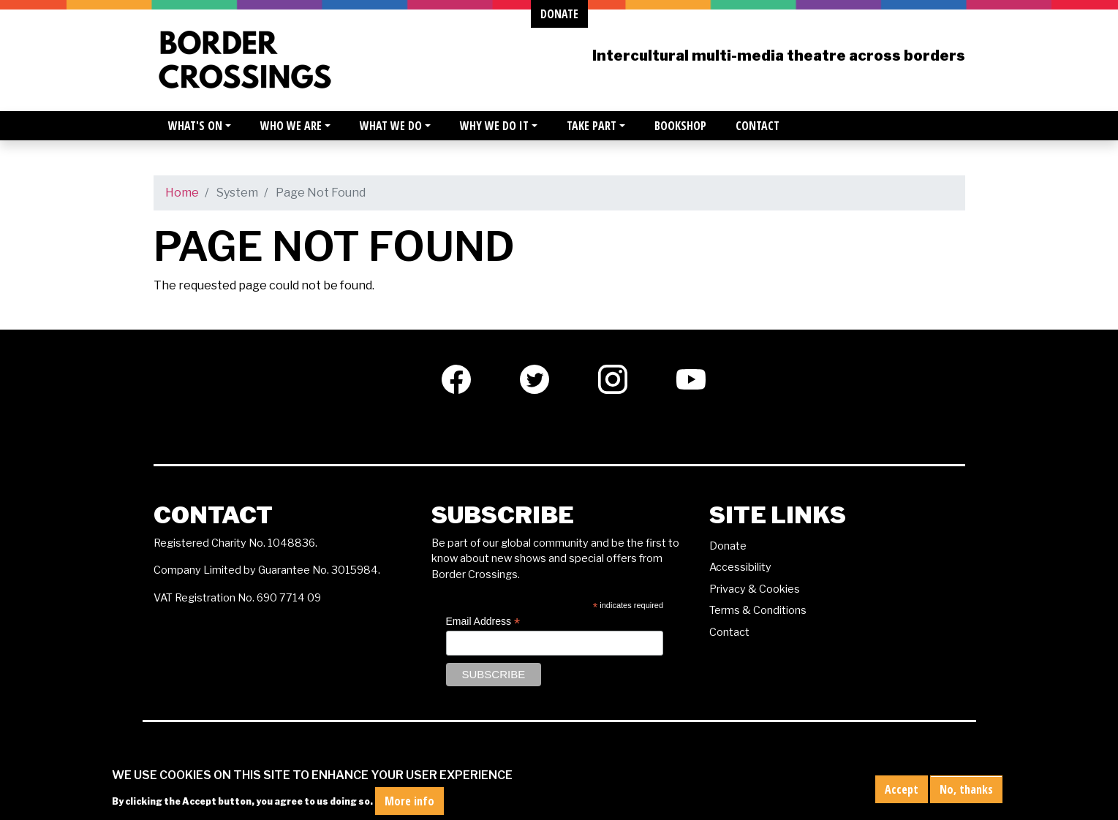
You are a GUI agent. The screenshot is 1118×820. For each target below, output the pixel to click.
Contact (757, 126)
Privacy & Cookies (754, 589)
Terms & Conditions (758, 610)
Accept (901, 792)
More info (409, 805)
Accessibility (740, 567)
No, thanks (966, 792)
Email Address (483, 622)
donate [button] (559, 14)
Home (182, 193)
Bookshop (680, 126)
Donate (728, 546)
